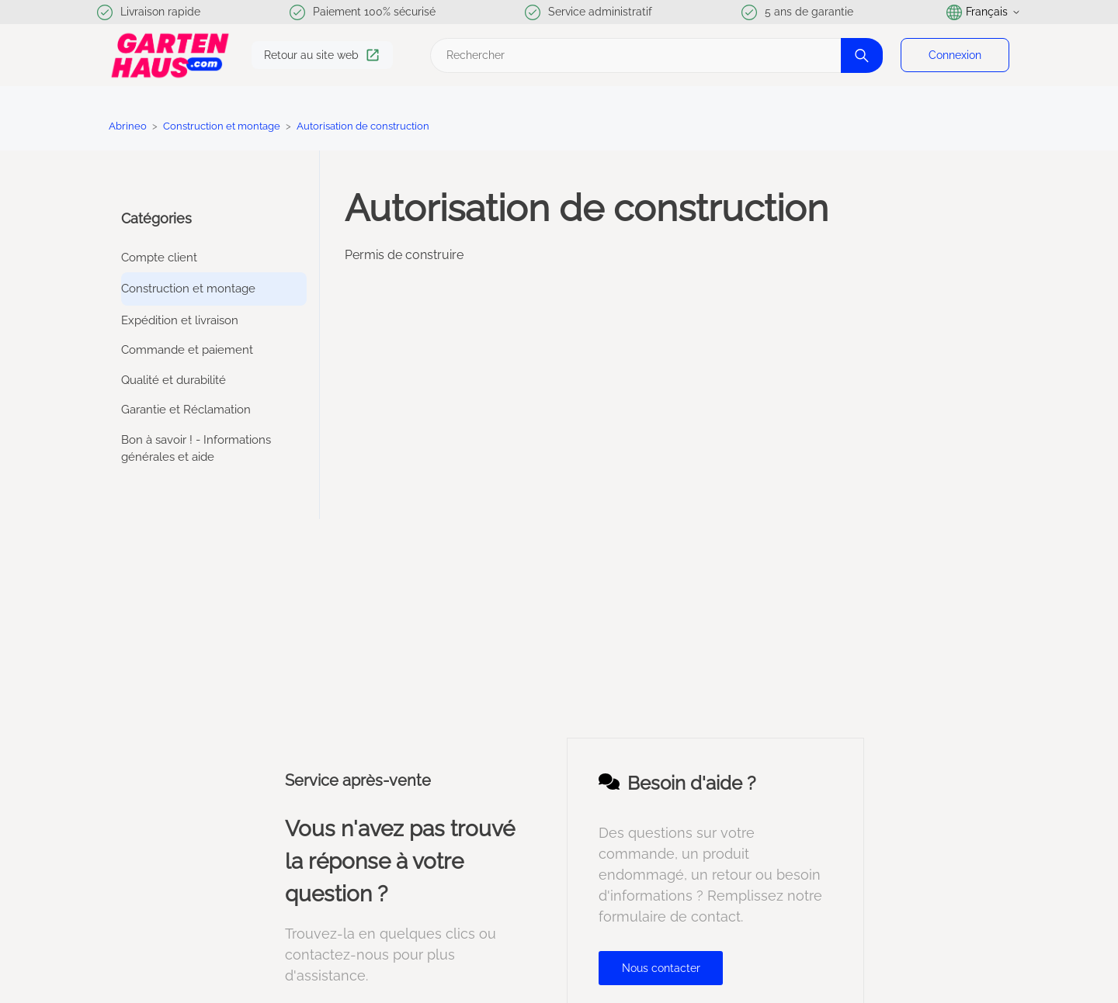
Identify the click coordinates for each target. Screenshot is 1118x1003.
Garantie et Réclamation (186, 410)
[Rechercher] (654, 55)
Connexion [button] (955, 55)
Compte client (159, 258)
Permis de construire (404, 254)
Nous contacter (661, 968)
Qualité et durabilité (173, 380)
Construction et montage (221, 126)
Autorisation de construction (363, 126)
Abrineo (128, 126)
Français (983, 12)
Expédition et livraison (179, 320)
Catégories (156, 218)
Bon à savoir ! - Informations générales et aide (196, 449)
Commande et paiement (187, 350)
